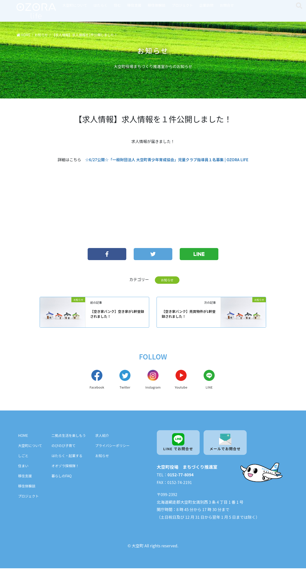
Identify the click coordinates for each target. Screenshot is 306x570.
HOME (23, 436)
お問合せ (227, 5)
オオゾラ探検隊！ (65, 466)
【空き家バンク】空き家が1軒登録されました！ (117, 314)
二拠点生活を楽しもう (68, 436)
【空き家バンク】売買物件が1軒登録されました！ (189, 314)
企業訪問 (206, 5)
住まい (23, 466)
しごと (23, 456)
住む (117, 5)
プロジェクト (182, 5)
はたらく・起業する (66, 456)
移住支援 (134, 5)
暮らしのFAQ (61, 477)
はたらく (100, 5)
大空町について (75, 5)
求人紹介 (102, 436)
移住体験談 (156, 5)
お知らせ (167, 280)
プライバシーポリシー (112, 446)
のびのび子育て (63, 446)
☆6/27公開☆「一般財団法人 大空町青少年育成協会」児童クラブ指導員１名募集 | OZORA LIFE (166, 159)
